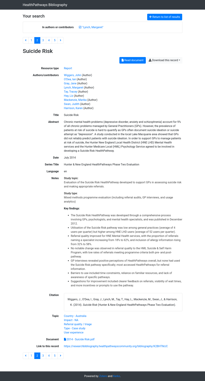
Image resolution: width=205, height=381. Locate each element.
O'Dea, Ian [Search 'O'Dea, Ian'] (70, 79)
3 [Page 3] (43, 40)
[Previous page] (26, 40)
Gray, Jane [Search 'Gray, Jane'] (70, 83)
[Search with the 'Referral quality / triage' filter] (78, 324)
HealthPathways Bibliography (45, 5)
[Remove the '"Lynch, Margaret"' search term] (92, 27)
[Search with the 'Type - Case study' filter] (74, 328)
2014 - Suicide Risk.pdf (79, 339)
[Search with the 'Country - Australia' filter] (75, 316)
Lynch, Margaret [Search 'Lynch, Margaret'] (73, 87)
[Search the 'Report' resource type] (68, 68)
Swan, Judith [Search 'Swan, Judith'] (72, 104)
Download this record (163, 60)
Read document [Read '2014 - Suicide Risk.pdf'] (133, 60)
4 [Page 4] (49, 40)
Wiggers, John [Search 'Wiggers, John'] (72, 75)
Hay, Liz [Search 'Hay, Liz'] (68, 95)
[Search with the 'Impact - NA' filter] (71, 320)
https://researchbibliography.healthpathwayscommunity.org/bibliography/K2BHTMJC (116, 346)
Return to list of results (164, 17)
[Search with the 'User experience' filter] (74, 332)
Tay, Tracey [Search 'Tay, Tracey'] (70, 91)
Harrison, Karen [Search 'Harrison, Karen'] (73, 108)
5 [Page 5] (55, 40)
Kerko (116, 376)
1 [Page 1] (31, 40)
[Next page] (60, 40)
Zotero (103, 376)
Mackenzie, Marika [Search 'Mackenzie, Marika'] (75, 100)
